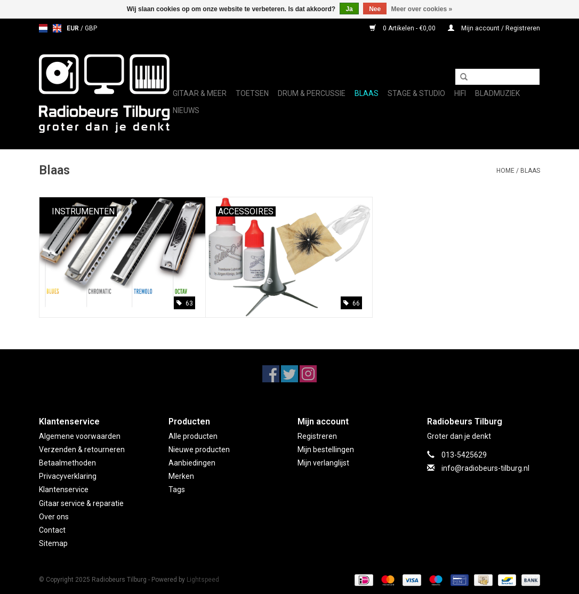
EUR (74, 28)
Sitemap (53, 543)
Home (505, 170)
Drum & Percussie (311, 93)
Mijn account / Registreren (494, 28)
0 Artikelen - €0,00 (403, 28)
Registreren (317, 436)
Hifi (460, 93)
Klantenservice (64, 489)
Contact (52, 530)
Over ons (54, 516)
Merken (181, 476)
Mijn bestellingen (325, 449)
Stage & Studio (416, 93)
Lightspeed (203, 579)
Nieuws (186, 110)
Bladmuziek (497, 93)
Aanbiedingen (191, 463)
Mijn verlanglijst (323, 463)
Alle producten (193, 436)
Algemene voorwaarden (79, 436)
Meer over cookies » (422, 9)
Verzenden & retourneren (82, 449)
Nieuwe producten (199, 449)
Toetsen (252, 93)
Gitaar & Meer (200, 93)
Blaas (367, 93)
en (57, 28)
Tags (176, 489)
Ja (348, 9)
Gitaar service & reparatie (81, 503)
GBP (91, 28)
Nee (375, 9)
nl (43, 28)
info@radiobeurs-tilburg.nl (485, 468)
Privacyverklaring (67, 476)
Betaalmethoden (67, 463)
